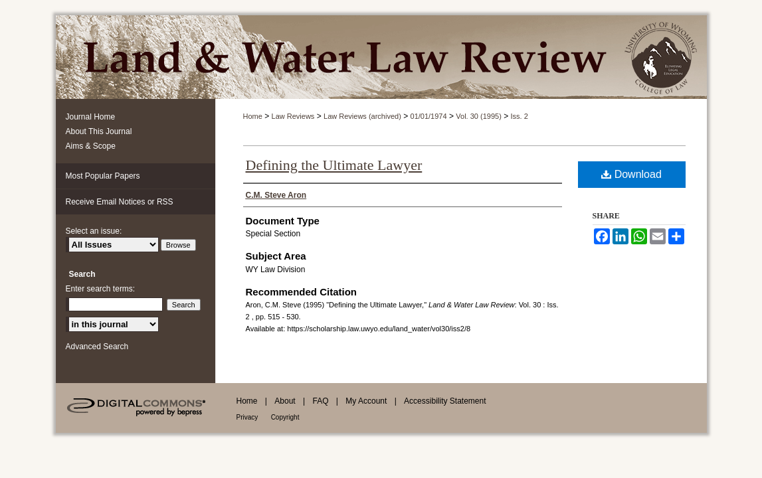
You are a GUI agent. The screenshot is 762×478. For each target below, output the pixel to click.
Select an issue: (94, 231)
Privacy (247, 417)
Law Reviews (293, 116)
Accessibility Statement (445, 401)
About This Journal (99, 131)
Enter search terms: (101, 288)
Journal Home (91, 116)
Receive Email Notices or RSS (119, 201)
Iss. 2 (519, 116)
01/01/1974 (429, 116)
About (284, 401)
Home (252, 116)
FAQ (320, 401)
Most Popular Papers (103, 176)
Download (631, 174)
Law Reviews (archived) (362, 116)
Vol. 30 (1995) (479, 116)
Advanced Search (97, 346)
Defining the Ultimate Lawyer (334, 165)
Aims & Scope (91, 146)
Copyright (285, 417)
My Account (366, 401)
